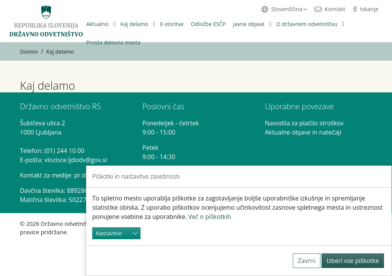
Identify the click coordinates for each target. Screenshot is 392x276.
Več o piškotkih (209, 216)
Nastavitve (109, 233)
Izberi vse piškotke (353, 260)
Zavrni (306, 260)
